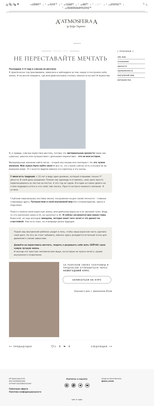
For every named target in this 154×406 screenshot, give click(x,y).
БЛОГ (99, 4)
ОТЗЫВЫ (70, 4)
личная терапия (99, 44)
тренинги (77, 47)
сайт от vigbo (77, 399)
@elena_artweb (107, 381)
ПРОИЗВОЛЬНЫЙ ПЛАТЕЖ (79, 7)
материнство (84, 44)
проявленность (52, 44)
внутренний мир (68, 44)
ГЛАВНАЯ (37, 4)
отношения (26, 44)
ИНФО (85, 4)
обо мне (15, 44)
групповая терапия (117, 44)
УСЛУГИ (53, 4)
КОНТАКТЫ (116, 4)
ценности (38, 44)
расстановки (134, 44)
